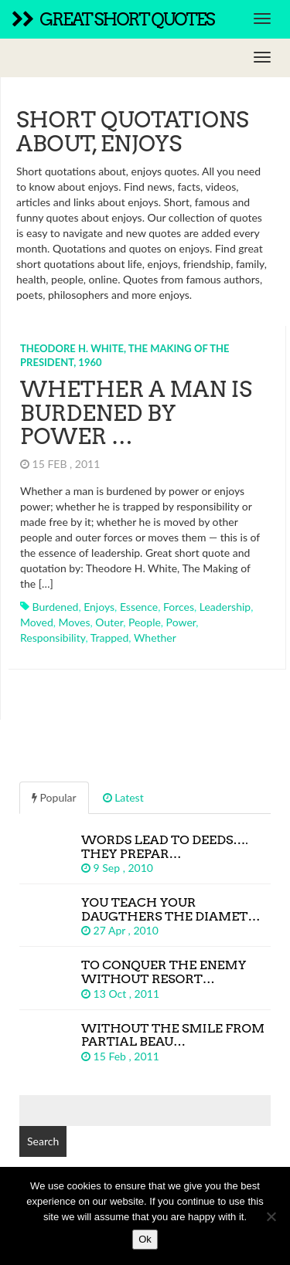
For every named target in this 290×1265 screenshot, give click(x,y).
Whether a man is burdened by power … (136, 413)
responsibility (52, 637)
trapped (109, 637)
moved (36, 622)
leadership (225, 606)
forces (178, 606)
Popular (54, 797)
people (144, 622)
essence (139, 606)
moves (74, 622)
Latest (123, 797)
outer (109, 622)
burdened (55, 606)
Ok (145, 1239)
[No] (270, 1216)
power (181, 622)
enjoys (99, 606)
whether (155, 637)
